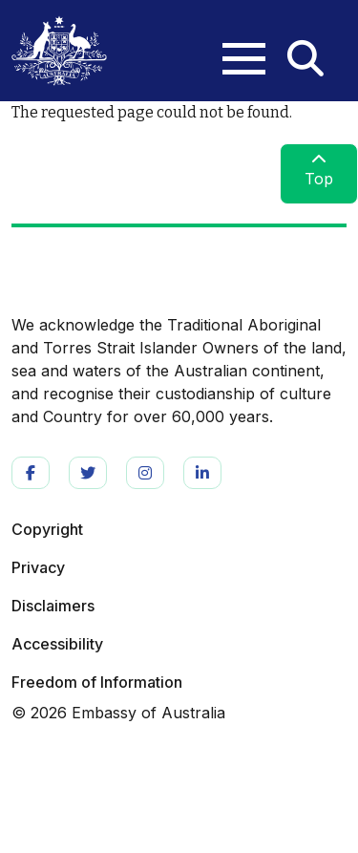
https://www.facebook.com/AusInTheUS (30, 473)
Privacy (38, 567)
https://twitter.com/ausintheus (88, 473)
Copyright (47, 529)
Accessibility (57, 643)
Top (319, 170)
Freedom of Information (96, 682)
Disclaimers (53, 605)
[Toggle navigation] (234, 44)
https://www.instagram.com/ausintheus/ (145, 473)
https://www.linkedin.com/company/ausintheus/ (202, 473)
